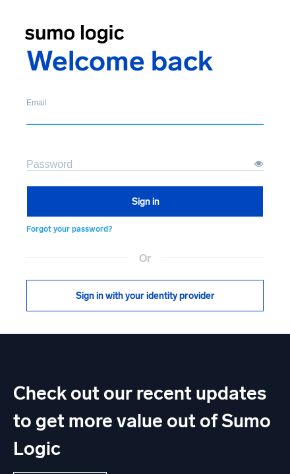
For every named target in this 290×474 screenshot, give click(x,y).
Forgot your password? (69, 229)
